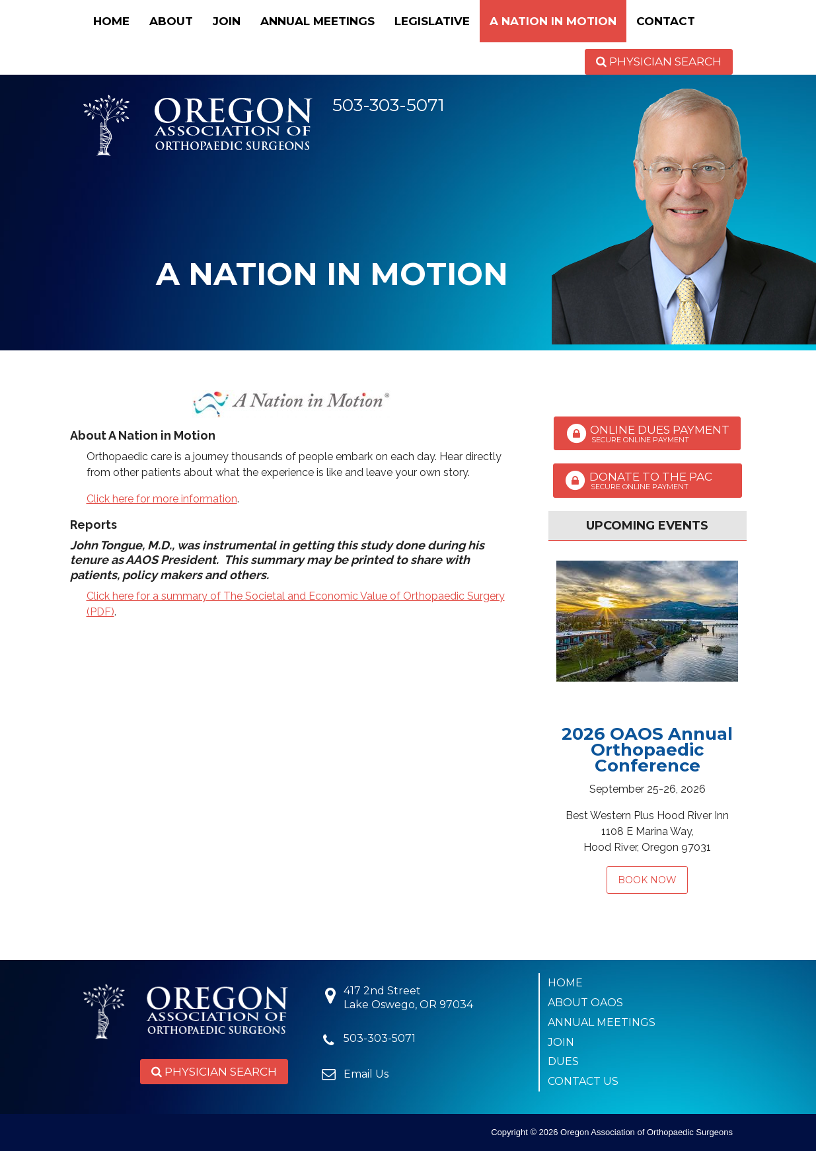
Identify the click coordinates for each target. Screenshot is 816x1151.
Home (111, 21)
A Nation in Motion (553, 21)
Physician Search (659, 61)
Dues (563, 1061)
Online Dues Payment (647, 433)
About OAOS (585, 1002)
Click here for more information (162, 499)
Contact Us (583, 1081)
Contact (665, 21)
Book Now (647, 880)
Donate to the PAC (647, 480)
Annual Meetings (317, 21)
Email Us (366, 1074)
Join (227, 21)
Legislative (432, 21)
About (171, 21)
